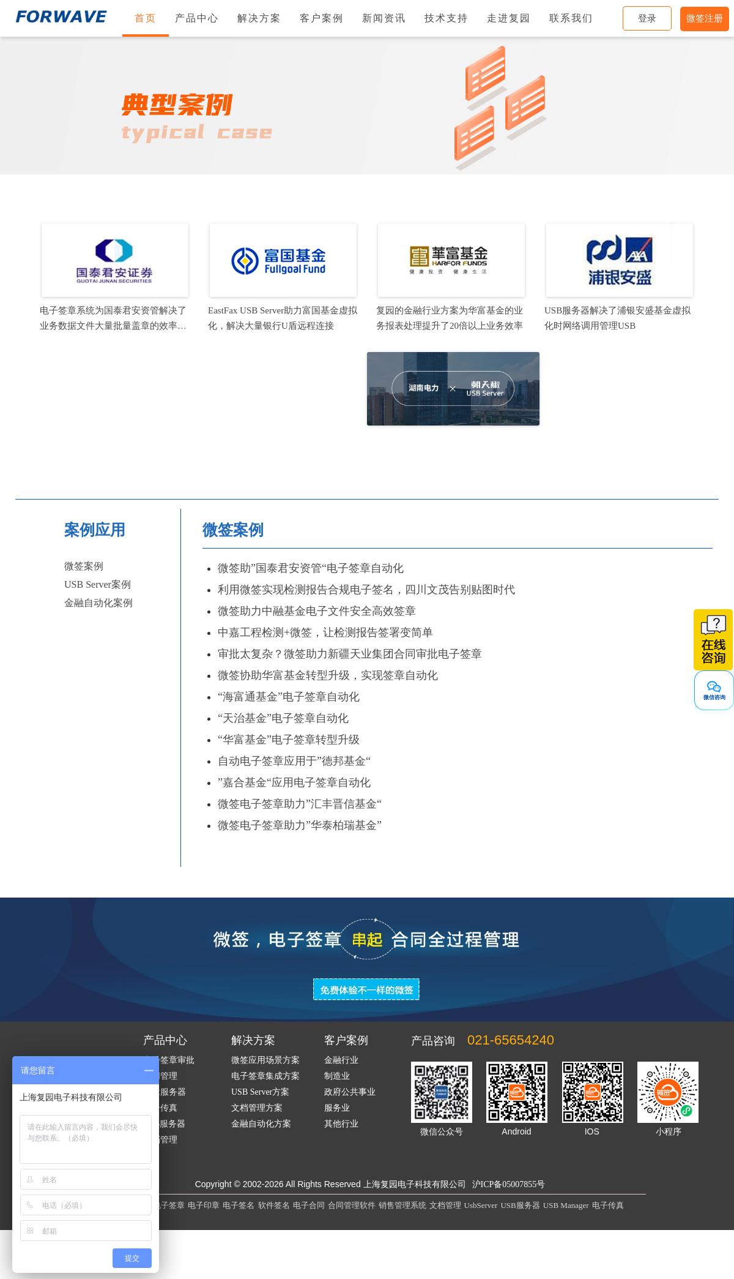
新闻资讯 (384, 18)
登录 (647, 18)
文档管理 (445, 1205)
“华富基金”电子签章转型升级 (289, 739)
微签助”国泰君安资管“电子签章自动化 (311, 568)
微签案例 (83, 566)
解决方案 (259, 18)
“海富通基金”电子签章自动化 (289, 697)
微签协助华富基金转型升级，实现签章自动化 (328, 675)
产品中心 (197, 18)
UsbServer (481, 1205)
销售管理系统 (402, 1205)
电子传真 (608, 1205)
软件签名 (274, 1205)
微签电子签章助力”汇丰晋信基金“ (300, 804)
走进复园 (509, 18)
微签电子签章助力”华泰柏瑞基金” (300, 825)
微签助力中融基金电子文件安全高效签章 (317, 611)
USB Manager (566, 1205)
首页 (146, 18)
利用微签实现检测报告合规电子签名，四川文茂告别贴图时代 (366, 589)
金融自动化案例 (98, 603)
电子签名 (238, 1205)
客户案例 (322, 18)
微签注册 (704, 18)
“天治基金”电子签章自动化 (283, 718)
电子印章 (204, 1205)
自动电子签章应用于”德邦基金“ (294, 761)
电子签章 (169, 1205)
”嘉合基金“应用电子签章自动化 (294, 782)
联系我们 (571, 18)
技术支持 (446, 18)
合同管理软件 (352, 1205)
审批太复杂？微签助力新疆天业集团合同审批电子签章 (350, 654)
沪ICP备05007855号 (509, 1184)
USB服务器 (519, 1205)
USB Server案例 (97, 584)
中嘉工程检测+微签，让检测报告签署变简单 (325, 632)
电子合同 (309, 1205)
